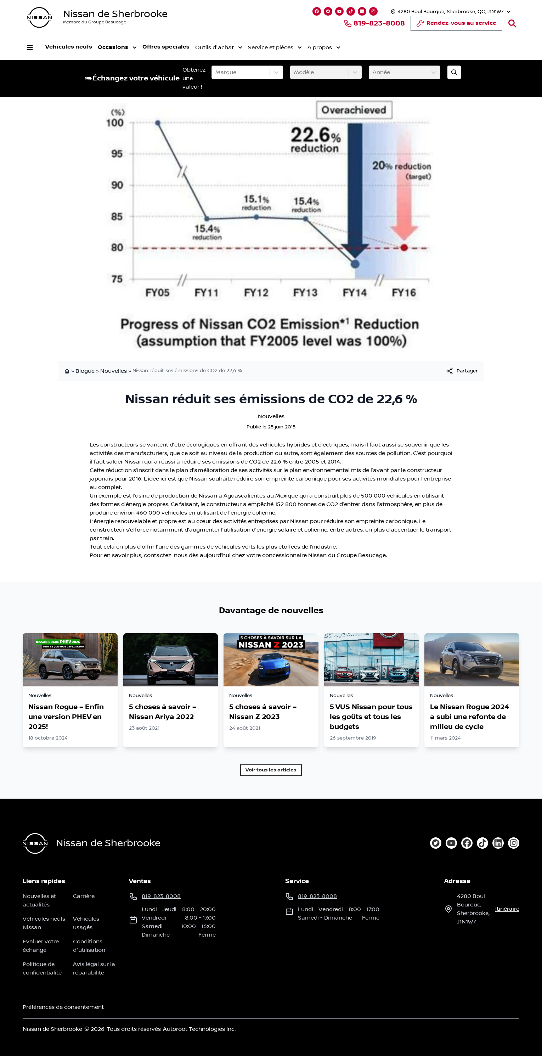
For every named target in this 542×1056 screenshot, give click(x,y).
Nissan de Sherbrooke (115, 14)
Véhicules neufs (68, 47)
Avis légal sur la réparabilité (94, 968)
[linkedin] (498, 843)
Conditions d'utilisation (89, 945)
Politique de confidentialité (42, 968)
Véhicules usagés (86, 923)
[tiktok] (482, 843)
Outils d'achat (218, 47)
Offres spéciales (166, 47)
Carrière (84, 896)
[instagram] (513, 843)
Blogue (85, 371)
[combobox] (216, 72)
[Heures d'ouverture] (450, 11)
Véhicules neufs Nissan (44, 923)
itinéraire (507, 909)
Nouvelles (113, 371)
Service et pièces (275, 47)
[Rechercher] (512, 23)
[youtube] (451, 843)
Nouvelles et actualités (39, 900)
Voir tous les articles (271, 770)
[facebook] (467, 843)
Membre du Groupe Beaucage (94, 22)
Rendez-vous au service (456, 25)
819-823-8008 (374, 23)
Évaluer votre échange (41, 945)
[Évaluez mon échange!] (454, 72)
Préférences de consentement (63, 1007)
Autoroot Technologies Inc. (199, 1029)
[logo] (39, 17)
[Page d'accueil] (35, 843)
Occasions (117, 47)
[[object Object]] (461, 371)
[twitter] (435, 843)
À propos (323, 47)
